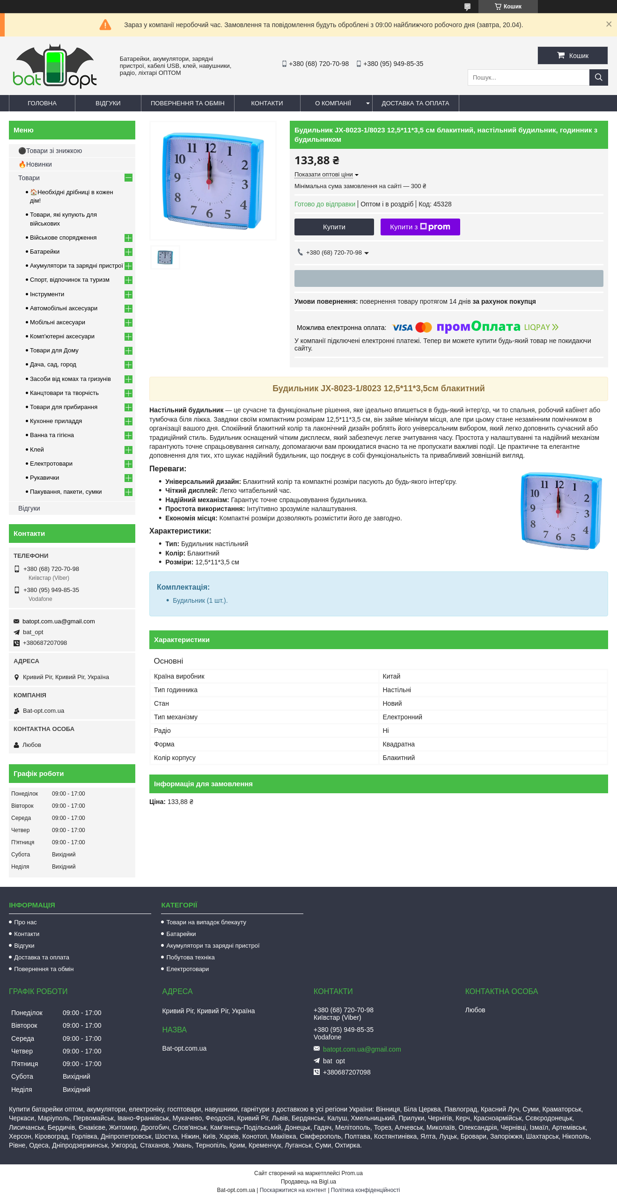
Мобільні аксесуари (57, 322)
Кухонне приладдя (56, 420)
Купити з (420, 227)
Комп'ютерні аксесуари (62, 336)
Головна (42, 103)
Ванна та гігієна (52, 435)
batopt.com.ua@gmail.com (58, 621)
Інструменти (47, 294)
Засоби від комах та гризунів (70, 378)
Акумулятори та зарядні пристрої (76, 265)
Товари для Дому (54, 350)
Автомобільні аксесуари (63, 308)
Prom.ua (352, 1173)
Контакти (267, 103)
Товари (29, 178)
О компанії (333, 103)
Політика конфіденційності (365, 1190)
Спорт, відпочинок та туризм (70, 279)
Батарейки (44, 251)
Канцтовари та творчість (64, 392)
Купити (334, 227)
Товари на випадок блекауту (206, 922)
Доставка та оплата (415, 103)
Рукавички (44, 477)
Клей (37, 449)
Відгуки (107, 103)
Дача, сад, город (53, 364)
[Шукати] (598, 77)
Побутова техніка (190, 957)
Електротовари (51, 463)
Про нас (25, 922)
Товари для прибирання (63, 406)
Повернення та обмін (188, 103)
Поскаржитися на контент (293, 1190)
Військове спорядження (63, 237)
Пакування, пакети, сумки (66, 491)
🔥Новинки (35, 164)
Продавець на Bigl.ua (308, 1181)
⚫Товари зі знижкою (50, 150)
